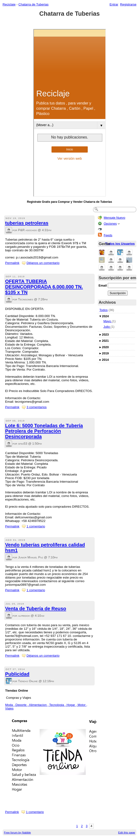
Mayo (107, 321)
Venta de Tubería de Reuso (35, 608)
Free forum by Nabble (17, 832)
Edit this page (126, 832)
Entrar (113, 4)
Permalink (12, 263)
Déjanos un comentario (42, 263)
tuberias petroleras (26, 223)
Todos (103, 310)
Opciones (110, 223)
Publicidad (17, 674)
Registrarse (128, 4)
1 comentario (35, 526)
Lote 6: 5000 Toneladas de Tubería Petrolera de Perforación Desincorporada (44, 431)
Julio (107, 326)
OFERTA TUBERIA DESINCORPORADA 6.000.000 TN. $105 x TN (44, 287)
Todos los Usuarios (120, 243)
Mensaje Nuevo (114, 217)
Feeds (108, 235)
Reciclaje (9, 4)
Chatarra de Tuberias (33, 4)
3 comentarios (36, 407)
